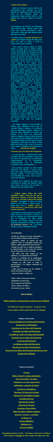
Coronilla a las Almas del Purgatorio (26, 331)
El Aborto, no (26, 418)
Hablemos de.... (26, 424)
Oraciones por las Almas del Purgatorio (26, 328)
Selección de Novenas (26, 405)
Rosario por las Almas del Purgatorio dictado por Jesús (26, 350)
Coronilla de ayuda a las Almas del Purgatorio (26, 334)
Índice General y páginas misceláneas (26, 376)
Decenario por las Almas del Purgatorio (26, 338)
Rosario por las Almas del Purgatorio (26, 347)
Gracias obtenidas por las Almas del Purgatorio (27, 322)
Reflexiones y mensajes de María (26, 385)
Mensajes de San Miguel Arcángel (26, 396)
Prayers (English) (26, 427)
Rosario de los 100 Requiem (26, 325)
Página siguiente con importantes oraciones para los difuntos (26, 301)
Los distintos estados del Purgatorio (26, 344)
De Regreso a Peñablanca (26, 389)
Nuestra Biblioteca (26, 421)
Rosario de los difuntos (26, 354)
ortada (19, 436)
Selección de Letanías (26, 402)
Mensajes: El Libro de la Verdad (26, 392)
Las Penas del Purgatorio (26, 341)
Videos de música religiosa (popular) (26, 411)
